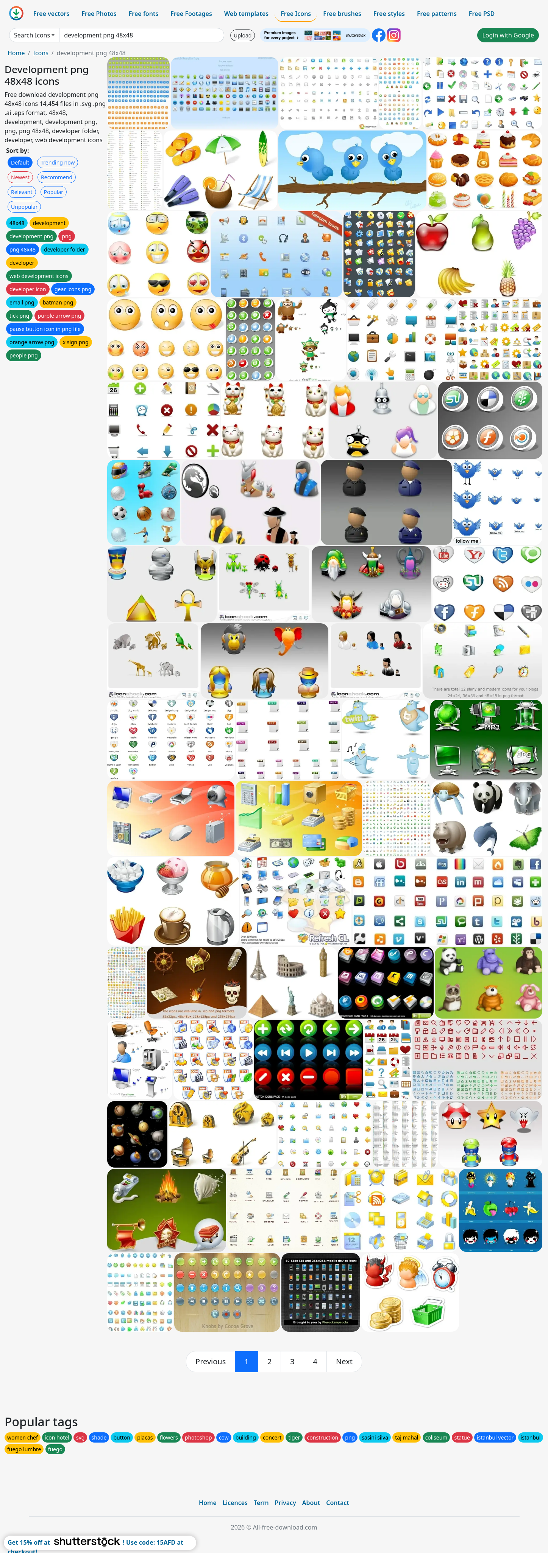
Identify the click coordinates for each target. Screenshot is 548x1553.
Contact (337, 1503)
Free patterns (437, 13)
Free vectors (51, 13)
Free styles (389, 13)
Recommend (56, 177)
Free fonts (144, 13)
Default (20, 162)
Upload (242, 35)
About (311, 1503)
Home (16, 53)
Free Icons (296, 13)
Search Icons (32, 35)
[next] (344, 1361)
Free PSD (482, 13)
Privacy (285, 1503)
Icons (40, 53)
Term (261, 1503)
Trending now (58, 162)
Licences (235, 1503)
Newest (20, 177)
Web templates (246, 13)
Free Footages (191, 13)
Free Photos (98, 13)
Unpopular (24, 206)
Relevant (22, 192)
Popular (53, 192)
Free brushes (342, 13)
